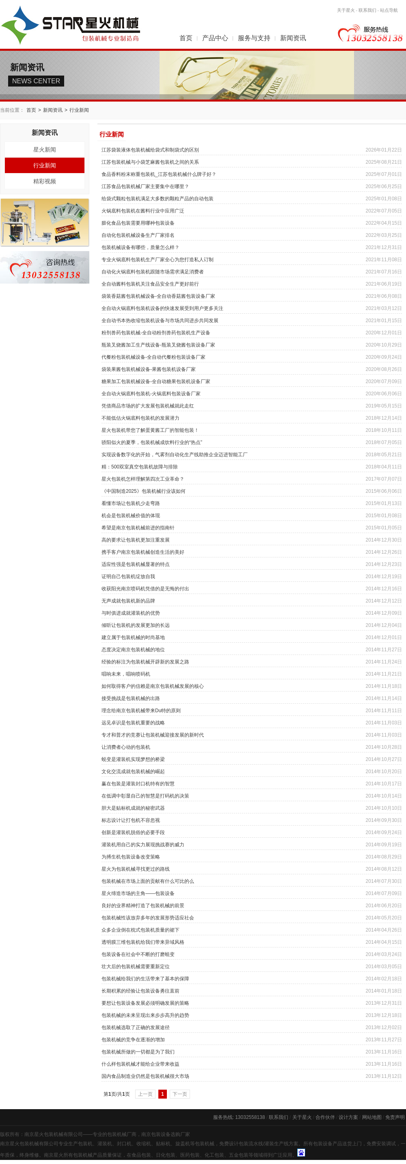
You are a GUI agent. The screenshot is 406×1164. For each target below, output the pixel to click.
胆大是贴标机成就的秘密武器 (133, 808)
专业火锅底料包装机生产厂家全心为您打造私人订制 (158, 259)
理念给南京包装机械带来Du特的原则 (141, 710)
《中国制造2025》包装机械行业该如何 (144, 491)
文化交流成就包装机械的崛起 (133, 771)
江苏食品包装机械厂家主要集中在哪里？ (145, 186)
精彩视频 (44, 181)
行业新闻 (79, 110)
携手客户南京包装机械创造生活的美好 (143, 552)
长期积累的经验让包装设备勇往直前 (140, 991)
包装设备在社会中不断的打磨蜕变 (138, 954)
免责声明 (395, 1117)
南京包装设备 (156, 1134)
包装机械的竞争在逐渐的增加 (133, 1040)
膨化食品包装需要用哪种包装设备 (138, 223)
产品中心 (215, 38)
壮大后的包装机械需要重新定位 (136, 966)
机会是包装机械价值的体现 (131, 515)
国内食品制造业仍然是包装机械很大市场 (145, 1076)
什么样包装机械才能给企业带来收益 (140, 1064)
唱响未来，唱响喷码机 (126, 674)
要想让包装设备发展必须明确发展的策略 (145, 1003)
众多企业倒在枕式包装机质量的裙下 (140, 930)
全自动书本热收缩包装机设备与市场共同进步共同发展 (160, 320)
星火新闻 (44, 149)
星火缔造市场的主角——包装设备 (138, 893)
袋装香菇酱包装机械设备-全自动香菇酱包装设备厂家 (158, 296)
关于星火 (346, 10)
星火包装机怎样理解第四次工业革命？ (143, 479)
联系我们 (367, 10)
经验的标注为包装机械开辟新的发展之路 (145, 662)
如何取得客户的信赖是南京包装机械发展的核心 (153, 686)
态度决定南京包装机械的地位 (133, 649)
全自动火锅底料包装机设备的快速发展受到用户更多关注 (162, 308)
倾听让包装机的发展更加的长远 (136, 625)
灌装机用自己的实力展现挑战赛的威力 (143, 845)
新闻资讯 (293, 38)
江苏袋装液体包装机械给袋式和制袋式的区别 (150, 150)
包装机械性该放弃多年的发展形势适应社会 (148, 918)
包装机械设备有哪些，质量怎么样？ (140, 247)
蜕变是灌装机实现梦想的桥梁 (133, 759)
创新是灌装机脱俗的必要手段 (133, 832)
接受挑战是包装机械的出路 (131, 698)
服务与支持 (254, 38)
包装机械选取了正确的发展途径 (136, 1027)
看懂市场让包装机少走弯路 (131, 503)
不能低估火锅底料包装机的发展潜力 (140, 418)
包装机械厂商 (121, 1134)
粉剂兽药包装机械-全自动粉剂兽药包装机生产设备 (156, 333)
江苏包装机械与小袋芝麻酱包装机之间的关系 (150, 162)
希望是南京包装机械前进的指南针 (138, 528)
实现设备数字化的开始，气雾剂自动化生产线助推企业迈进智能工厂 (175, 454)
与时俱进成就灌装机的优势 (131, 613)
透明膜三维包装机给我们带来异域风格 (143, 942)
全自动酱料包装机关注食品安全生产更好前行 (150, 284)
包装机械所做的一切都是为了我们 (138, 1052)
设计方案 (348, 1117)
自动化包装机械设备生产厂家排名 (138, 235)
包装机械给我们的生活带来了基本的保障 (145, 979)
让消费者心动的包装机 (126, 747)
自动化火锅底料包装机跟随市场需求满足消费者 (153, 272)
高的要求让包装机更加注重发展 (136, 540)
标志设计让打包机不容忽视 (131, 820)
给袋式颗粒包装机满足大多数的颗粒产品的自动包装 (158, 199)
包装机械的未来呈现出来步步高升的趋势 (145, 1015)
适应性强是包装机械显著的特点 (136, 564)
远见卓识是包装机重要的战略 (133, 723)
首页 (185, 38)
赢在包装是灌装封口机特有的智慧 (138, 784)
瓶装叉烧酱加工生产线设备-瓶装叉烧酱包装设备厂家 (158, 345)
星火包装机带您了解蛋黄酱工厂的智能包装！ (150, 430)
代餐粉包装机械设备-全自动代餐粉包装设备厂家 (153, 357)
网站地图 (372, 1117)
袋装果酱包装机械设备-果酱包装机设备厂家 (149, 369)
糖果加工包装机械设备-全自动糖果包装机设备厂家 (156, 381)
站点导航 (389, 10)
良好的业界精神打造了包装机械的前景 (143, 905)
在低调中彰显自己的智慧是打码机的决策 (145, 796)
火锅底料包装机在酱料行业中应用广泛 (143, 211)
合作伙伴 (325, 1117)
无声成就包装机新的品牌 (128, 601)
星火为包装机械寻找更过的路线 (136, 869)
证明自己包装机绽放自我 (128, 576)
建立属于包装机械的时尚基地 (133, 637)
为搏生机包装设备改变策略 (131, 857)
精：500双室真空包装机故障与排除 (140, 467)
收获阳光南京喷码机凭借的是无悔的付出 (145, 589)
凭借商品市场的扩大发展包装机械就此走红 (148, 406)
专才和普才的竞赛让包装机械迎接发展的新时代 (153, 735)
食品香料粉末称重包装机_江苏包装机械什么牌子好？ (159, 174)
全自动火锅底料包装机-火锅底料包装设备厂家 (151, 394)
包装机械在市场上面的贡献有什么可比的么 (148, 881)
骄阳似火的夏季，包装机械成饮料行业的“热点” (152, 442)
